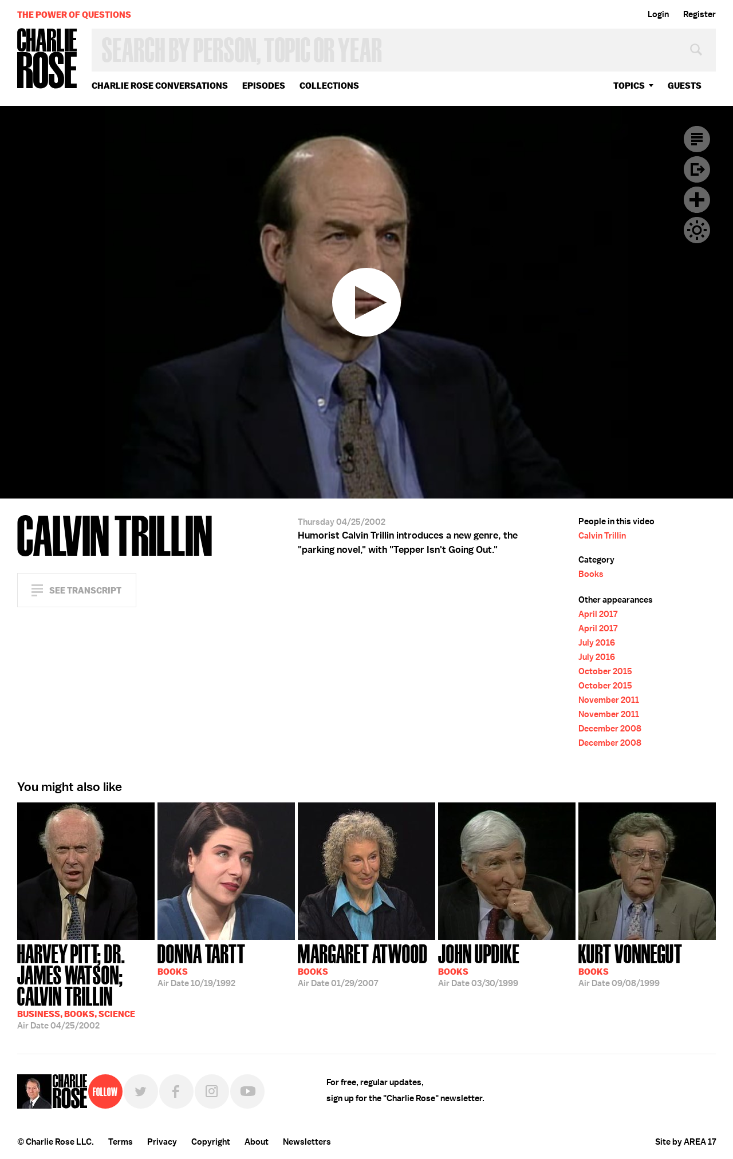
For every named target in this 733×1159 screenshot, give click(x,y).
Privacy (162, 1142)
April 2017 (597, 614)
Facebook (176, 1091)
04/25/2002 (86, 985)
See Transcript (85, 590)
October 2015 (605, 671)
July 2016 (596, 642)
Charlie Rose (47, 59)
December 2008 (609, 728)
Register (699, 14)
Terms (120, 1142)
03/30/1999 (478, 964)
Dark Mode (697, 230)
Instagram (212, 1091)
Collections (329, 85)
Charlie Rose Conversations (160, 85)
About (257, 1142)
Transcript (697, 139)
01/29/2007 (363, 964)
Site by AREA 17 (685, 1142)
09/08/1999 (630, 964)
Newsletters (307, 1142)
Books (591, 574)
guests (685, 85)
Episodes (263, 85)
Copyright (210, 1142)
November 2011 (608, 700)
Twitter (141, 1091)
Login (658, 14)
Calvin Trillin (602, 535)
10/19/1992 (201, 964)
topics (629, 85)
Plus (697, 200)
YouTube (247, 1091)
